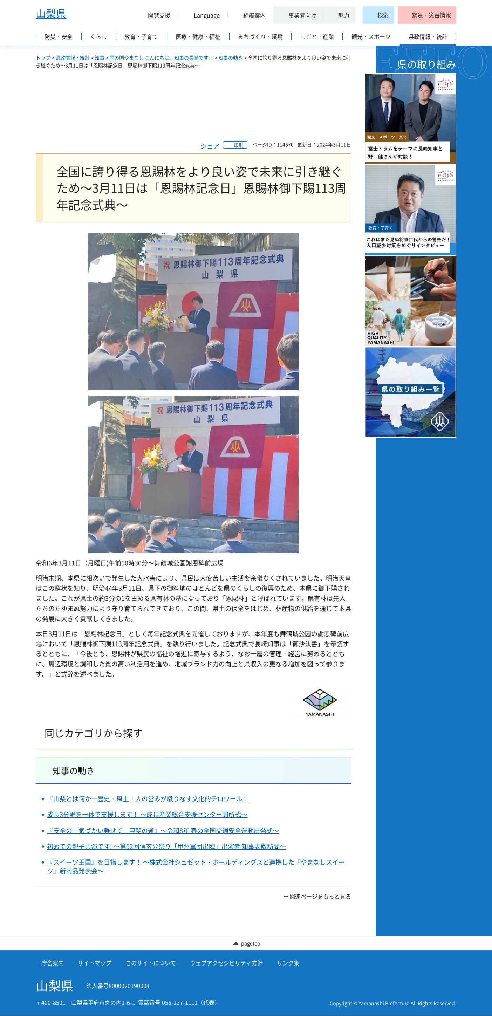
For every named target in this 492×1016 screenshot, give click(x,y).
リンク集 (288, 963)
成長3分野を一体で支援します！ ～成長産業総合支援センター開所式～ (147, 814)
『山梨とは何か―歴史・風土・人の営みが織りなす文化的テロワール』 (148, 798)
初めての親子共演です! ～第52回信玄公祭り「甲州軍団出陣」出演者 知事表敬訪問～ (166, 846)
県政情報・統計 (72, 57)
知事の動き (230, 57)
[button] (156, 15)
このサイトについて (150, 963)
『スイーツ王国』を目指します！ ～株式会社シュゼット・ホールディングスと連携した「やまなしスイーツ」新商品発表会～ (196, 866)
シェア (209, 146)
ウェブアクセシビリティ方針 (226, 963)
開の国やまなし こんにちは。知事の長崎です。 (161, 57)
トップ (43, 57)
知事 (99, 57)
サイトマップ (94, 963)
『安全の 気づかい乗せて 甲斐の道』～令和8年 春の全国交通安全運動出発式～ (163, 830)
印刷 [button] (239, 145)
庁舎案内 (52, 963)
